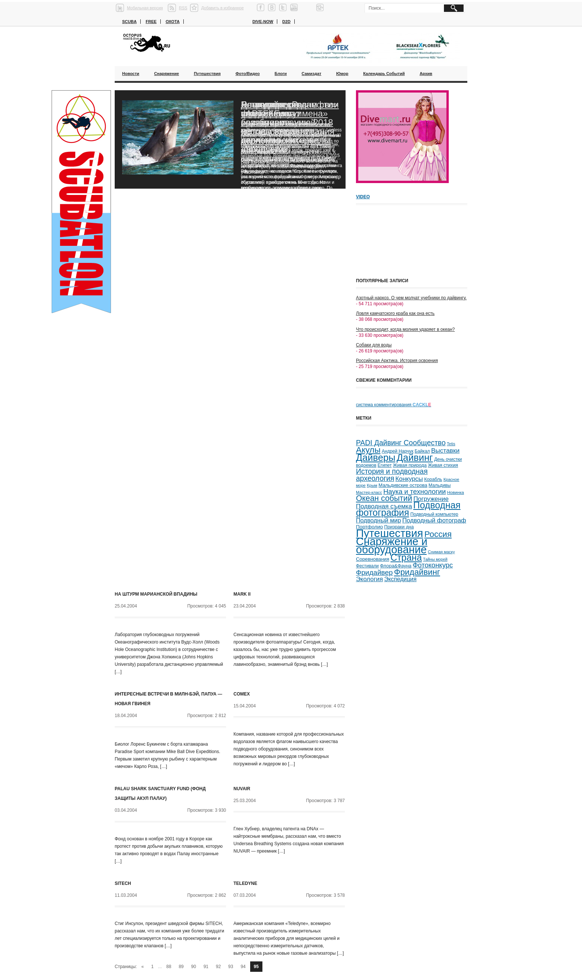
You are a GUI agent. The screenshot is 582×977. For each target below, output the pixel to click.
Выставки (445, 450)
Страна (406, 558)
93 (230, 966)
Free (151, 21)
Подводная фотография (408, 509)
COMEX (241, 694)
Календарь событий (384, 73)
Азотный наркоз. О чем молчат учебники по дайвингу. (411, 297)
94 (243, 966)
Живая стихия (443, 465)
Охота (173, 21)
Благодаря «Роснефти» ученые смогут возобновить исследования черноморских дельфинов (289, 127)
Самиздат (311, 73)
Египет (384, 465)
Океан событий (384, 498)
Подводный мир (378, 520)
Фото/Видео (247, 73)
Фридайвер (374, 572)
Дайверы (375, 457)
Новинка (455, 492)
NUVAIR (241, 788)
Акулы (368, 450)
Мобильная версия (145, 8)
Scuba (129, 21)
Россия (437, 534)
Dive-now (262, 21)
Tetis (451, 444)
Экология (369, 579)
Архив (425, 73)
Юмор (342, 73)
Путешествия (207, 73)
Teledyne (245, 883)
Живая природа (410, 465)
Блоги (281, 73)
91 (205, 966)
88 (168, 966)
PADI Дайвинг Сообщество (400, 443)
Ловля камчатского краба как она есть (395, 313)
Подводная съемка (384, 506)
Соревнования (372, 559)
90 (193, 966)
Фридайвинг (417, 572)
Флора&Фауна (396, 566)
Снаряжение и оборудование (391, 545)
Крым (372, 485)
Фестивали (367, 566)
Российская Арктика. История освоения (397, 360)
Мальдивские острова (403, 485)
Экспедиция (400, 579)
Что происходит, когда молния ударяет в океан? (405, 329)
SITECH (123, 883)
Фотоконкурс (433, 565)
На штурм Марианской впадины (156, 594)
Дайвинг (414, 457)
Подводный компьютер (434, 514)
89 (181, 966)
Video (363, 196)
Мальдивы (440, 485)
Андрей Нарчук (397, 451)
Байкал (422, 451)
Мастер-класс (369, 492)
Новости (130, 73)
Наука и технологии (414, 491)
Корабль (433, 479)
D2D (286, 21)
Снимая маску (441, 552)
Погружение (431, 498)
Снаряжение (166, 73)
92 (218, 966)
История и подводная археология (392, 474)
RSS (183, 8)
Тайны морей (435, 559)
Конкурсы (409, 478)
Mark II (242, 594)
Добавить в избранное (222, 8)
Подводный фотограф (434, 520)
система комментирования (393, 404)
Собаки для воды (374, 345)
